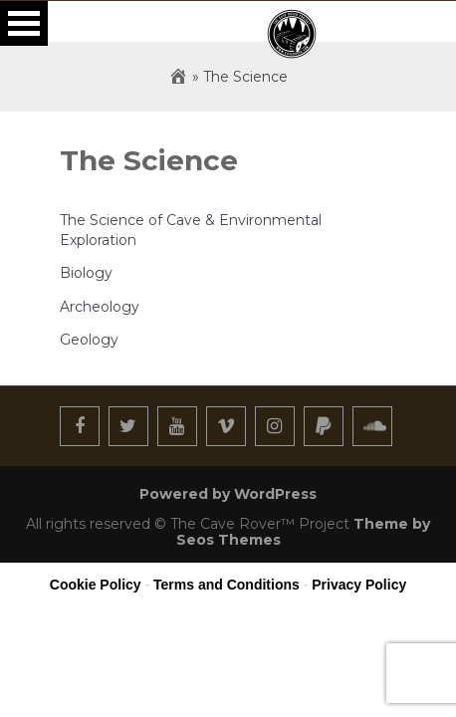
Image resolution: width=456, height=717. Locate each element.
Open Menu (24, 23)
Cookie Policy (95, 585)
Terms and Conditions (226, 585)
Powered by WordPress (228, 494)
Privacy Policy (359, 585)
